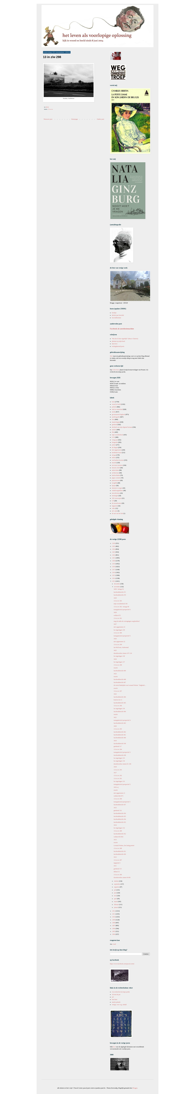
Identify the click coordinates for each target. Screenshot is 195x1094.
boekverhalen (116, 475)
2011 (114, 914)
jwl (113, 997)
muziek (114, 463)
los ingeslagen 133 (119, 781)
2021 (114, 558)
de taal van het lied (117, 513)
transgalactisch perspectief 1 (122, 802)
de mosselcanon (116, 503)
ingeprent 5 (117, 863)
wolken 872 (117, 615)
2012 (114, 911)
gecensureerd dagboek (118, 414)
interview (114, 344)
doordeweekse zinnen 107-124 (123, 653)
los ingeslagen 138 (119, 656)
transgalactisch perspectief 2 (122, 784)
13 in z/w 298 (118, 665)
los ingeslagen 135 (119, 758)
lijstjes (114, 485)
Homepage (74, 119)
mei (115, 896)
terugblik (114, 483)
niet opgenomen (116, 450)
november (117, 587)
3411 (115, 866)
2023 (114, 552)
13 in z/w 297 (118, 691)
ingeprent (114, 506)
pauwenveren (116, 480)
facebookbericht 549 (120, 743)
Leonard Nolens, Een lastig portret (124, 845)
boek (113, 402)
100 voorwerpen (117, 498)
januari (116, 907)
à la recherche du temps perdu (121, 992)
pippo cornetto (116, 478)
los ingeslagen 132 (119, 828)
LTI (113, 501)
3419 (115, 741)
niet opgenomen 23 (119, 627)
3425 (115, 650)
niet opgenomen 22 (119, 641)
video (113, 508)
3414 (115, 825)
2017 (114, 569)
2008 (114, 923)
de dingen (115, 447)
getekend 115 (118, 869)
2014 (114, 578)
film (113, 432)
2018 (114, 566)
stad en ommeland (117, 409)
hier (114, 1047)
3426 (115, 639)
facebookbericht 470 (120, 595)
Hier (111, 356)
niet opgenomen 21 (119, 793)
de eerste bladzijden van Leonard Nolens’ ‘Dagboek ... (130, 685)
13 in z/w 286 (118, 874)
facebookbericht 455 (120, 816)
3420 (115, 726)
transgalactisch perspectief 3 (122, 752)
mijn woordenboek (117, 435)
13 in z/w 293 (118, 770)
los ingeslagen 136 (119, 708)
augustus (117, 887)
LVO (113, 437)
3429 (115, 598)
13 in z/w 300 (118, 633)
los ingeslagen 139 (119, 630)
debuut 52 (117, 872)
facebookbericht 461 (120, 735)
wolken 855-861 (118, 837)
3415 (115, 808)
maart (116, 901)
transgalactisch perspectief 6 (122, 609)
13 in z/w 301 (118, 618)
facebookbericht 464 (120, 711)
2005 (114, 931)
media (113, 412)
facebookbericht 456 (120, 813)
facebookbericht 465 (120, 703)
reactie (116, 668)
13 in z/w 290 (118, 799)
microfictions (116, 493)
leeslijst (114, 313)
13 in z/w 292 (118, 775)
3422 (115, 694)
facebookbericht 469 (120, 671)
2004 (114, 934)
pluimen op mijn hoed (118, 341)
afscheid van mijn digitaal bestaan (122, 427)
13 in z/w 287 (118, 860)
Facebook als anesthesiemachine (122, 329)
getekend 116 (118, 810)
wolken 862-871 (118, 796)
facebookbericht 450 (120, 854)
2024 (114, 549)
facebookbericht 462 (120, 732)
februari (116, 904)
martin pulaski (116, 1002)
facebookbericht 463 (120, 723)
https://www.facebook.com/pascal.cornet (122, 964)
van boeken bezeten (118, 460)
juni (115, 893)
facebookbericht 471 (120, 592)
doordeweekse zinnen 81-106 (122, 764)
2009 (114, 920)
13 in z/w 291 (118, 778)
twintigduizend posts (118, 346)
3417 (115, 773)
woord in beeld (116, 404)
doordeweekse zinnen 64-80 (122, 877)
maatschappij (116, 422)
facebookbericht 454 (120, 819)
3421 (115, 717)
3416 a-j (116, 787)
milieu (114, 457)
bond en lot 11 (118, 700)
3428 (115, 612)
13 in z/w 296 (118, 706)
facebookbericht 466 (120, 697)
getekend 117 (118, 746)
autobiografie (116, 417)
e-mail (114, 944)
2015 (114, 575)
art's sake (114, 511)
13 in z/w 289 (118, 831)
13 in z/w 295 (118, 729)
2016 (114, 572)
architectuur (115, 473)
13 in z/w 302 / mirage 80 (121, 607)
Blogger (135, 1088)
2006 (114, 928)
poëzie (114, 445)
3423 (115, 674)
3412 (115, 857)
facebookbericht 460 (120, 738)
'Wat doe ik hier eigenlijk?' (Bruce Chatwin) (125, 339)
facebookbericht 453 (120, 822)
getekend (114, 424)
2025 (114, 546)
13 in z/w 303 (118, 601)
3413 (115, 840)
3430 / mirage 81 (119, 589)
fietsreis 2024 (116, 468)
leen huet (114, 999)
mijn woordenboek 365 (120, 604)
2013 (114, 581)
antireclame (115, 470)
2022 (114, 555)
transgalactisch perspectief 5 (122, 636)
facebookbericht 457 (120, 805)
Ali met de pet (116, 994)
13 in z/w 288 (118, 848)
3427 (115, 624)
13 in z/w (50, 109)
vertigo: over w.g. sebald (119, 1004)
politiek (114, 407)
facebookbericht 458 (120, 755)
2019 (114, 564)
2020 (114, 561)
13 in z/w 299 (118, 644)
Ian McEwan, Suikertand (121, 647)
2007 (114, 925)
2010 (114, 917)
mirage (114, 455)
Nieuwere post (48, 119)
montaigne (115, 496)
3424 (115, 659)
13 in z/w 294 (118, 749)
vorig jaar (115, 440)
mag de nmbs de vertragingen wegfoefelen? (127, 621)
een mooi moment (117, 465)
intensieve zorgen (117, 488)
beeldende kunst (117, 452)
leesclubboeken (116, 318)
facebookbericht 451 (120, 851)
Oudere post (100, 119)
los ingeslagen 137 (119, 662)
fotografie (115, 442)
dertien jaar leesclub (118, 315)
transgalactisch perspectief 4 (122, 720)
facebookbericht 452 (120, 834)
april (115, 899)
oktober (116, 881)
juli (115, 890)
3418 (115, 767)
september (117, 884)
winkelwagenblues (117, 490)
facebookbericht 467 (120, 682)
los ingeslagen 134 (119, 761)
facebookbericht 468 (120, 679)
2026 (114, 543)
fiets (113, 419)
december (117, 584)
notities (114, 430)
